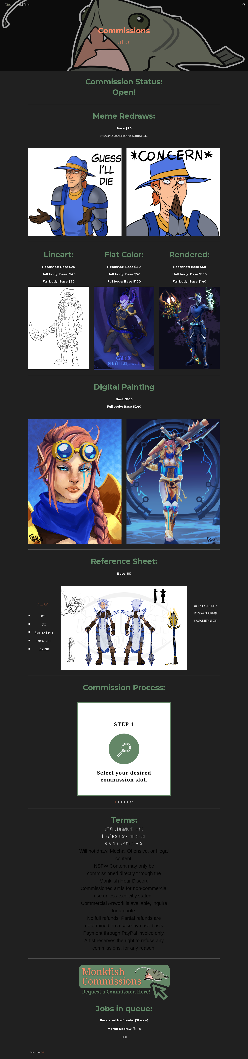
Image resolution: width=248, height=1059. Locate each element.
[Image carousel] (124, 752)
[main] (124, 35)
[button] (244, 5)
